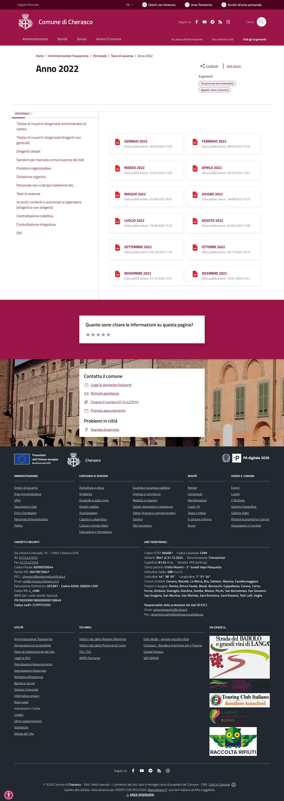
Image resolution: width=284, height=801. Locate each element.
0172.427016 (29, 562)
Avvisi (191, 525)
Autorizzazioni (88, 512)
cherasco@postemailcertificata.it (43, 576)
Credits (18, 714)
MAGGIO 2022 (135, 194)
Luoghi (235, 494)
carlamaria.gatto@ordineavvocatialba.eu (176, 614)
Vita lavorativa (142, 525)
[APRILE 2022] (195, 168)
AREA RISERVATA (139, 794)
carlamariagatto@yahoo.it (170, 609)
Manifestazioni (197, 500)
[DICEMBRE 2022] (195, 273)
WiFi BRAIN (151, 658)
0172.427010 (28, 557)
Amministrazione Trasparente (68, 55)
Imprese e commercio (147, 494)
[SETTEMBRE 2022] (117, 247)
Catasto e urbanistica (93, 519)
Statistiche (21, 727)
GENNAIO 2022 (135, 141)
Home (40, 55)
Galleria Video (240, 512)
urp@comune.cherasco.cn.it (41, 581)
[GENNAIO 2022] (117, 141)
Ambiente (85, 494)
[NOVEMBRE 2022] (117, 273)
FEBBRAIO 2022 (214, 141)
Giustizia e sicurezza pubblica (151, 487)
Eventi (235, 487)
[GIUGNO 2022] (195, 194)
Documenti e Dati (25, 506)
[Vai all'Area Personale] (241, 4)
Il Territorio (238, 500)
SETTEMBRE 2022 (138, 247)
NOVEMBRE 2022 (137, 273)
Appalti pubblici (89, 506)
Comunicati (195, 494)
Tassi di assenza (122, 55)
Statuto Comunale (26, 689)
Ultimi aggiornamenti (28, 721)
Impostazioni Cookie (27, 708)
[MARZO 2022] (117, 168)
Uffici (17, 500)
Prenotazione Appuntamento (33, 664)
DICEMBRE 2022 (214, 273)
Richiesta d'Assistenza (28, 676)
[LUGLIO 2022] (117, 221)
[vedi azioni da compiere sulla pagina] (231, 66)
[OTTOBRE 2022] (195, 247)
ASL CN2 (85, 651)
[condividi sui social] (209, 66)
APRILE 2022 (212, 167)
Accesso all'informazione (187, 39)
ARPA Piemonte (89, 658)
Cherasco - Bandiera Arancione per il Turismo (173, 645)
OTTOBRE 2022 (213, 247)
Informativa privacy (26, 695)
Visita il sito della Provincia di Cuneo (102, 645)
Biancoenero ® (157, 789)
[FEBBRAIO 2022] (195, 141)
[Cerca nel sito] (261, 22)
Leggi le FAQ (22, 658)
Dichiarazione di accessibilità (32, 645)
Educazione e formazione (95, 531)
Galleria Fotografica (243, 506)
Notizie (192, 487)
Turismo (138, 519)
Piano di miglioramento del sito (34, 651)
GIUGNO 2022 (212, 194)
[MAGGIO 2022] (117, 194)
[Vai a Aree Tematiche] (198, 4)
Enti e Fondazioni (25, 512)
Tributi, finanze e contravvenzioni (154, 512)
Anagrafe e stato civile (94, 500)
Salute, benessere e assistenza (153, 506)
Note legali (21, 702)
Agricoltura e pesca (91, 487)
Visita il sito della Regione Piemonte (102, 639)
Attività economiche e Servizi (250, 519)
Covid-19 (194, 506)
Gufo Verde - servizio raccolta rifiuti (166, 639)
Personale (99, 55)
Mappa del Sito (24, 733)
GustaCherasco (153, 651)
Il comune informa (199, 519)
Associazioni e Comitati (246, 525)
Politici (18, 525)
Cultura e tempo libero (93, 525)
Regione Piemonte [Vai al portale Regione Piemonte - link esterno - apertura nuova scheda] (28, 5)
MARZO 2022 (134, 167)
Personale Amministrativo (31, 519)
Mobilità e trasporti (145, 500)
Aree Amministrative (27, 494)
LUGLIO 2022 (134, 220)
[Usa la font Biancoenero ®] (158, 4)
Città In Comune (219, 784)
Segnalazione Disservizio (30, 670)
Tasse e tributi (197, 512)
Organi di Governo (26, 487)
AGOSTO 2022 (212, 220)
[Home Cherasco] (55, 22)
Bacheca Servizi (24, 683)
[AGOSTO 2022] (195, 221)
